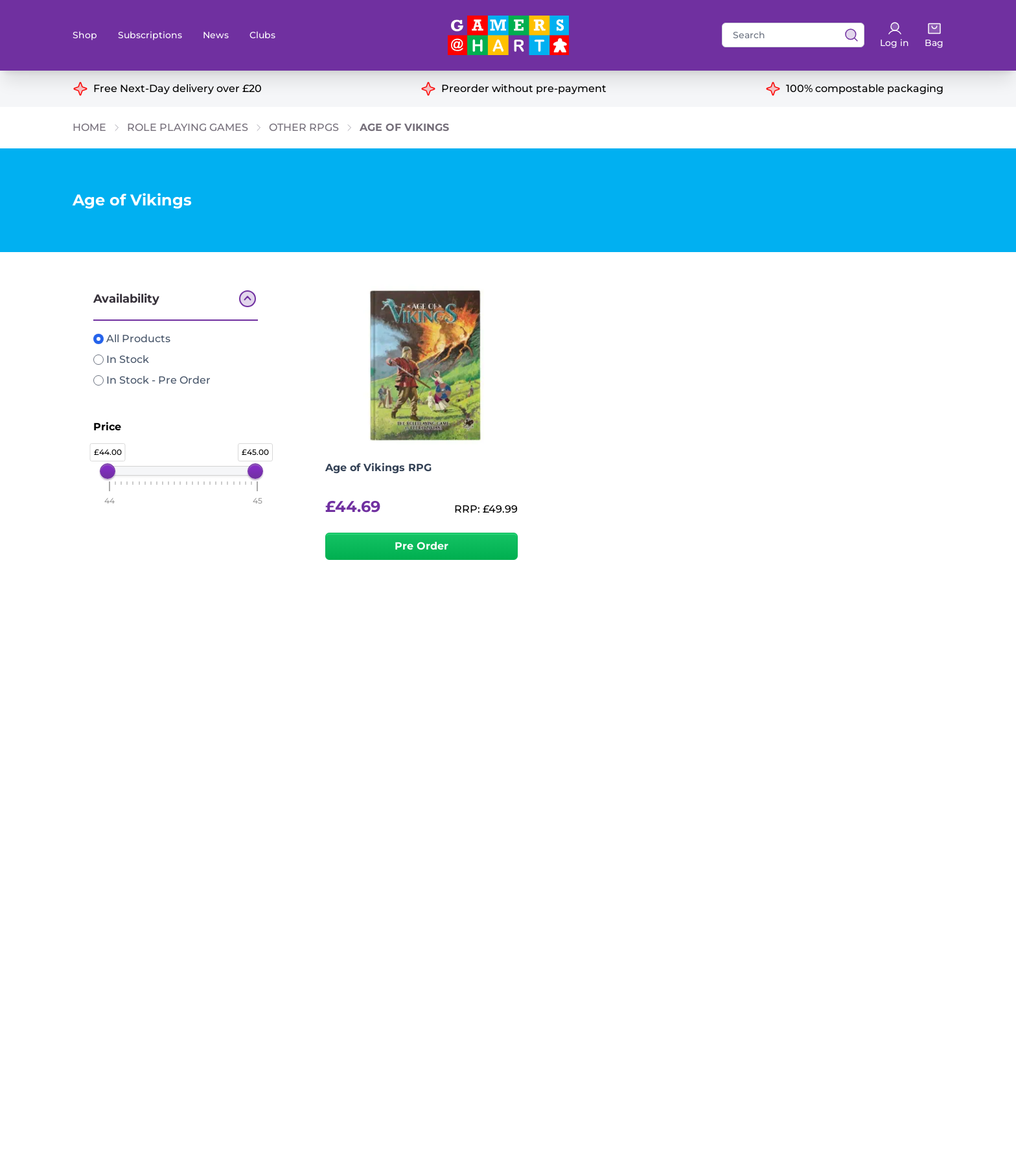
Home (89, 127)
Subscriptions (150, 35)
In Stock (121, 359)
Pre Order (421, 546)
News (216, 35)
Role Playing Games (187, 127)
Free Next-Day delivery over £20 (177, 88)
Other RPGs (304, 127)
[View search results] (847, 35)
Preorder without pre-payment (523, 88)
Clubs (262, 35)
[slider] (107, 471)
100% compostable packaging (864, 88)
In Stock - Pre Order (152, 380)
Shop (85, 35)
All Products (131, 338)
